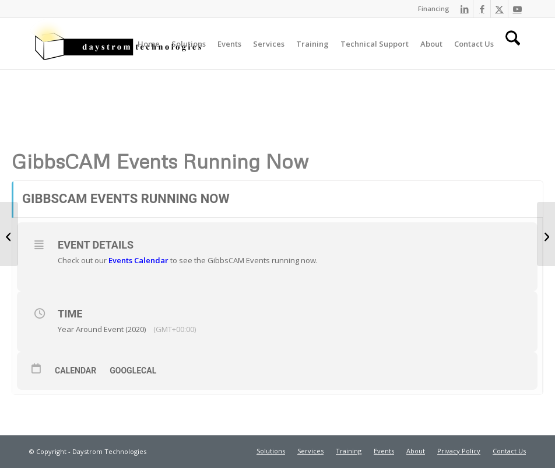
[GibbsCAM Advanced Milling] (9, 234)
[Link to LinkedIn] (464, 9)
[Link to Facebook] (481, 9)
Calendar (75, 370)
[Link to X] (499, 9)
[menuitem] (430, 9)
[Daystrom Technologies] (116, 43)
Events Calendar (138, 260)
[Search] (513, 43)
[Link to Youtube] (517, 9)
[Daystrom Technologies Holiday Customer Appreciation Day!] (546, 234)
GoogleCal (133, 370)
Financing (433, 8)
